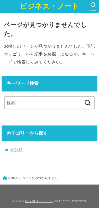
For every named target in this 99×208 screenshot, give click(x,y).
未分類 (16, 149)
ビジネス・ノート (49, 6)
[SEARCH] (93, 7)
